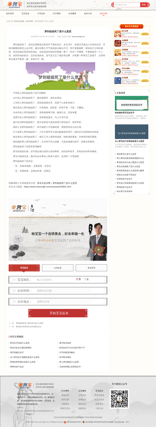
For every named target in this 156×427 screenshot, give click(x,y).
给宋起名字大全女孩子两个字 (72, 348)
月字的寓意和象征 (67, 352)
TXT (127, 422)
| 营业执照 (110, 422)
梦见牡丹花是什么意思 (20, 343)
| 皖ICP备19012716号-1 (74, 422)
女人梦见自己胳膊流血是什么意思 (24, 357)
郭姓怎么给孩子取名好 (126, 175)
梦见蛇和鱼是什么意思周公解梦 (130, 171)
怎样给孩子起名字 (124, 179)
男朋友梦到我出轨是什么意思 (22, 362)
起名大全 (88, 13)
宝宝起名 (25, 13)
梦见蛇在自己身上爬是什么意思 (130, 162)
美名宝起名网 (19, 21)
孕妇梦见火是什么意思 (126, 154)
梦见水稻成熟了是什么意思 (128, 166)
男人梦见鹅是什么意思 (69, 362)
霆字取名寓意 (65, 343)
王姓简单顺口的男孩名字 (70, 367)
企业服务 (72, 13)
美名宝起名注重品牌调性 (21, 348)
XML (123, 422)
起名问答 (103, 13)
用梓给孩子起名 (17, 367)
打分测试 (57, 13)
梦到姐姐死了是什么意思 (65, 183)
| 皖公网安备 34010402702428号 (96, 422)
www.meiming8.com (78, 36)
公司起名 (41, 13)
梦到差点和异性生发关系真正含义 (29, 327)
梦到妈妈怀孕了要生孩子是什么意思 (29, 323)
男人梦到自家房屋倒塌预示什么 (130, 158)
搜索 (144, 5)
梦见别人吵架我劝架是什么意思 (130, 183)
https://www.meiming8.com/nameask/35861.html (47, 187)
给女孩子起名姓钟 (124, 191)
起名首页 (10, 13)
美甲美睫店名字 (17, 352)
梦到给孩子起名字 (124, 187)
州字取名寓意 (65, 357)
